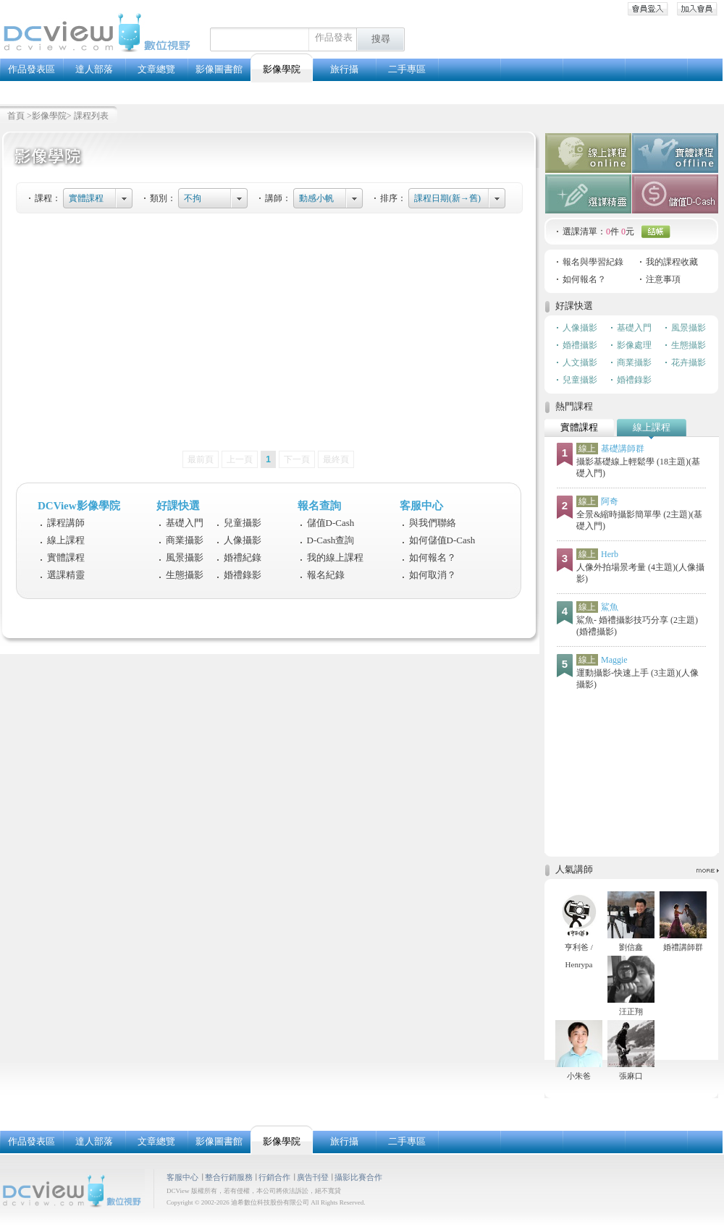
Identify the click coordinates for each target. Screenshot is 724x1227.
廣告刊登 (313, 1177)
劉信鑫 (631, 947)
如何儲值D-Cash (442, 540)
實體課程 (86, 198)
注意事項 (663, 279)
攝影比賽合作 (358, 1177)
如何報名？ (432, 557)
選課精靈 (66, 574)
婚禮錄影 (242, 574)
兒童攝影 (242, 522)
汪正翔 (631, 1011)
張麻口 (631, 1075)
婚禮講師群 (683, 947)
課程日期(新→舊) (447, 198)
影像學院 (49, 116)
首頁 (16, 116)
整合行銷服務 (229, 1177)
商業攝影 (184, 540)
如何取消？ (432, 574)
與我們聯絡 (432, 522)
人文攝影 (580, 362)
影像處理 (634, 345)
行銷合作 (274, 1177)
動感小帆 (316, 198)
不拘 (192, 198)
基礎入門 (184, 522)
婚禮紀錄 (242, 557)
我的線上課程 (335, 557)
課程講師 (66, 522)
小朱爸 (579, 1075)
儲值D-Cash (331, 522)
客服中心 (182, 1177)
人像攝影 (242, 540)
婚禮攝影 (580, 345)
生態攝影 (184, 574)
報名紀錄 (326, 574)
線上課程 (66, 540)
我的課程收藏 (672, 262)
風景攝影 (184, 557)
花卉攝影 (688, 362)
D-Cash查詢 (331, 540)
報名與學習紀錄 (593, 262)
